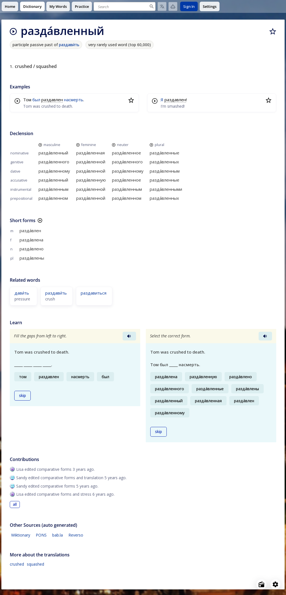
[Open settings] (275, 584)
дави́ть (22, 293)
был (36, 99)
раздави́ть (69, 44)
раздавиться (93, 293)
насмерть (73, 99)
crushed (17, 564)
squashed (35, 564)
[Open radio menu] (261, 584)
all (15, 504)
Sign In (189, 6)
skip (22, 395)
